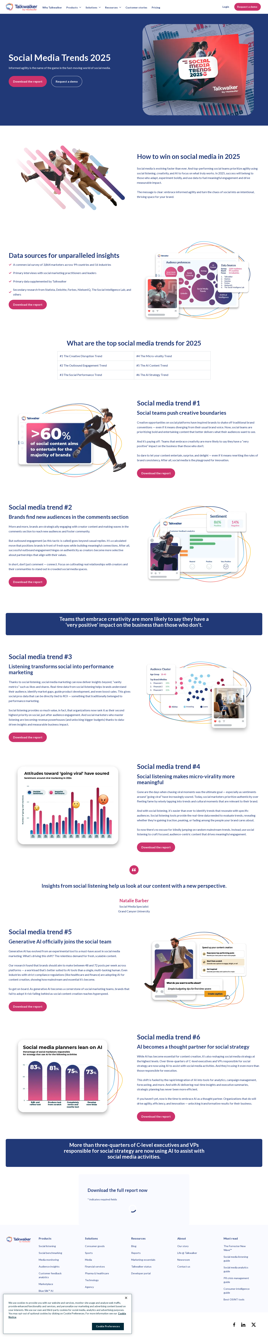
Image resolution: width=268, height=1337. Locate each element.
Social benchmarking (50, 1252)
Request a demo (247, 6)
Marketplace (46, 1284)
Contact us (183, 1266)
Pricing (156, 7)
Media (88, 1259)
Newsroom (183, 1259)
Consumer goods (95, 1246)
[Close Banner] (126, 1298)
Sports (89, 1252)
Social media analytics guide (236, 1269)
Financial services (95, 1266)
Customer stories (136, 7)
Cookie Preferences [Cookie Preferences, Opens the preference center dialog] (108, 1326)
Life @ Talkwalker (187, 1252)
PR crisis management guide (236, 1279)
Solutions (93, 7)
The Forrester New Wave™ (235, 1247)
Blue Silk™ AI (46, 1290)
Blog (133, 1246)
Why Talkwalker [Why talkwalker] (52, 7)
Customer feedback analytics (50, 1275)
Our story (183, 1246)
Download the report (27, 81)
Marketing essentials (143, 1259)
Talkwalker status (141, 1266)
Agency (89, 1286)
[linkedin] (243, 1324)
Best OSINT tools (234, 1299)
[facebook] (234, 1324)
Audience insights (49, 1266)
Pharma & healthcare (97, 1273)
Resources (113, 7)
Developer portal (141, 1273)
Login (225, 6)
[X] (253, 1324)
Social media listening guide (236, 1258)
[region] (67, 1314)
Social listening (47, 1246)
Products (73, 7)
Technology (92, 1280)
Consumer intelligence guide (237, 1290)
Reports (136, 1252)
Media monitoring (49, 1259)
